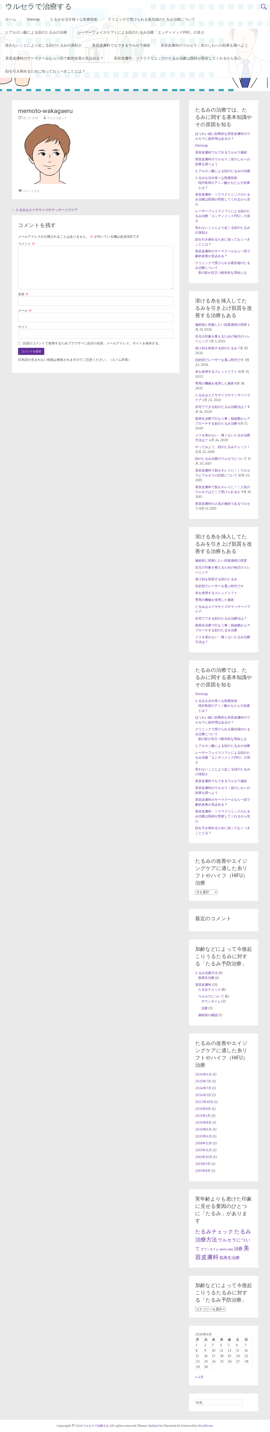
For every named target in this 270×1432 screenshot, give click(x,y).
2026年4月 (203, 1074)
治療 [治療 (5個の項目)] (238, 1248)
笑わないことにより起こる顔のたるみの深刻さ (43, 45)
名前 (23, 294)
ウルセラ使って (57, 118)
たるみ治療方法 (206, 973)
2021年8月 (203, 1109)
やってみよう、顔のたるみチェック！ (222, 447)
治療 (204, 1008)
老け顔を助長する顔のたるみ (216, 348)
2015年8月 (203, 1171)
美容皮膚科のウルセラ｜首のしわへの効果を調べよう (204, 45)
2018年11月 (203, 1143)
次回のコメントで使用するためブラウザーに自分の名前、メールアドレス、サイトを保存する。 (92, 343)
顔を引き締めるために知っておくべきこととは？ (45, 71)
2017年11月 (203, 1150)
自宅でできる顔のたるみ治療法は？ (221, 407)
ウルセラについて (211, 996)
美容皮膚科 (203, 985)
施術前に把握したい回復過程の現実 (221, 325)
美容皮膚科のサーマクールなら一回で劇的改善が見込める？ (54, 58)
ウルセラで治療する (38, 6)
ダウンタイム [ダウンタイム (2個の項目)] (210, 1249)
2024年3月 (203, 1095)
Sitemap (33, 19)
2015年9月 (203, 1164)
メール (25, 310)
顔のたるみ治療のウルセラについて (221, 459)
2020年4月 (203, 1136)
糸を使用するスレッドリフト (216, 371)
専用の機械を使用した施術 (214, 383)
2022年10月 (204, 1102)
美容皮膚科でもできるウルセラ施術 (121, 45)
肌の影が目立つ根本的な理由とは (222, 272)
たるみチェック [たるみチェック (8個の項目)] (214, 1231)
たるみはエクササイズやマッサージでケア (44, 210)
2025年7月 (203, 1081)
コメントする (30, 191)
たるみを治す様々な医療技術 (73, 19)
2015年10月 (203, 1157)
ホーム (10, 19)
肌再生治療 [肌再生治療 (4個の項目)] (229, 1257)
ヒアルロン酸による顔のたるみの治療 (36, 32)
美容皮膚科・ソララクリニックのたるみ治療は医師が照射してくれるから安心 (177, 58)
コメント (26, 244)
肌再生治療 (206, 978)
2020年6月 (203, 1129)
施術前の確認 (208, 1015)
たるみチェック (209, 989)
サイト (23, 327)
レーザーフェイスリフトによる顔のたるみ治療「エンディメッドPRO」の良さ (140, 32)
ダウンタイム (211, 1001)
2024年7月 (203, 1088)
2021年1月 (203, 1116)
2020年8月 (203, 1122)
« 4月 (199, 1377)
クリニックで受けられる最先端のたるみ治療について (151, 19)
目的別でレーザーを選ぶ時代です (219, 360)
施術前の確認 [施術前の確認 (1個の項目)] (226, 1249)
